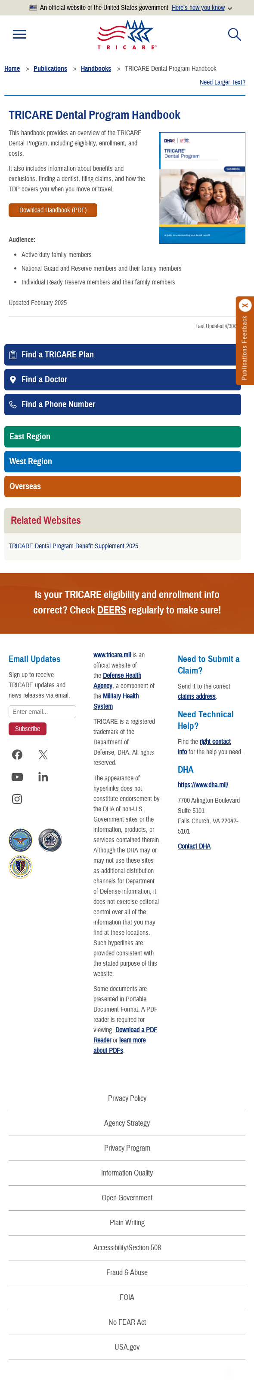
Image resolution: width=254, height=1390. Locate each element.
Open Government (127, 1198)
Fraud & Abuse (127, 1273)
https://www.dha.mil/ (203, 785)
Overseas (25, 486)
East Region (29, 436)
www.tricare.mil (112, 655)
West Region (30, 461)
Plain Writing (127, 1223)
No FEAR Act (127, 1322)
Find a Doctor (44, 379)
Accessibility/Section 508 (127, 1248)
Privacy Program (127, 1148)
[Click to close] (245, 305)
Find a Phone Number (58, 404)
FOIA (127, 1297)
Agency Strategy (127, 1123)
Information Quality (127, 1173)
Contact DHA (194, 846)
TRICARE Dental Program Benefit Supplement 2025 (73, 546)
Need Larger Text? (222, 82)
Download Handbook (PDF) (53, 210)
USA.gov (127, 1347)
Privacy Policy (127, 1098)
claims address (197, 696)
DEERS (111, 610)
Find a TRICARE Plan (58, 355)
